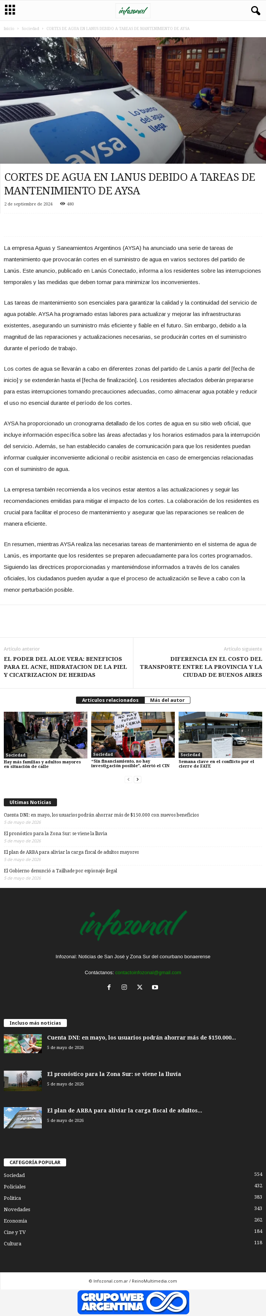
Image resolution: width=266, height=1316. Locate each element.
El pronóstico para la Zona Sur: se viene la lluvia (55, 833)
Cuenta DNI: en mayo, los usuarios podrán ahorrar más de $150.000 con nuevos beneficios (101, 815)
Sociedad (30, 29)
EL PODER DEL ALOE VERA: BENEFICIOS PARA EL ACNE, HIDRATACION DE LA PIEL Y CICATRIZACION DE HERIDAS (65, 667)
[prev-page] (128, 780)
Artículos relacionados (110, 700)
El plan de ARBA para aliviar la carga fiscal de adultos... (124, 1110)
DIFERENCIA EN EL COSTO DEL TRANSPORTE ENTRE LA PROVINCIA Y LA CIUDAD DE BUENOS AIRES (201, 667)
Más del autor (167, 700)
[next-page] (137, 780)
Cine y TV (15, 1232)
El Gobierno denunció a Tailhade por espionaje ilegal (60, 871)
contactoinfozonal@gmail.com (148, 972)
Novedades (17, 1209)
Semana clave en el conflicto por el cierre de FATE (216, 764)
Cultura (12, 1243)
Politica (12, 1198)
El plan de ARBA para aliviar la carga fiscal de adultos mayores (71, 852)
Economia (15, 1221)
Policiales (14, 1187)
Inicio (9, 29)
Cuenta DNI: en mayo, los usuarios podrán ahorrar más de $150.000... (141, 1038)
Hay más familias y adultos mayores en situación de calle (42, 764)
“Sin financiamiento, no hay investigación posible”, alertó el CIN (130, 763)
